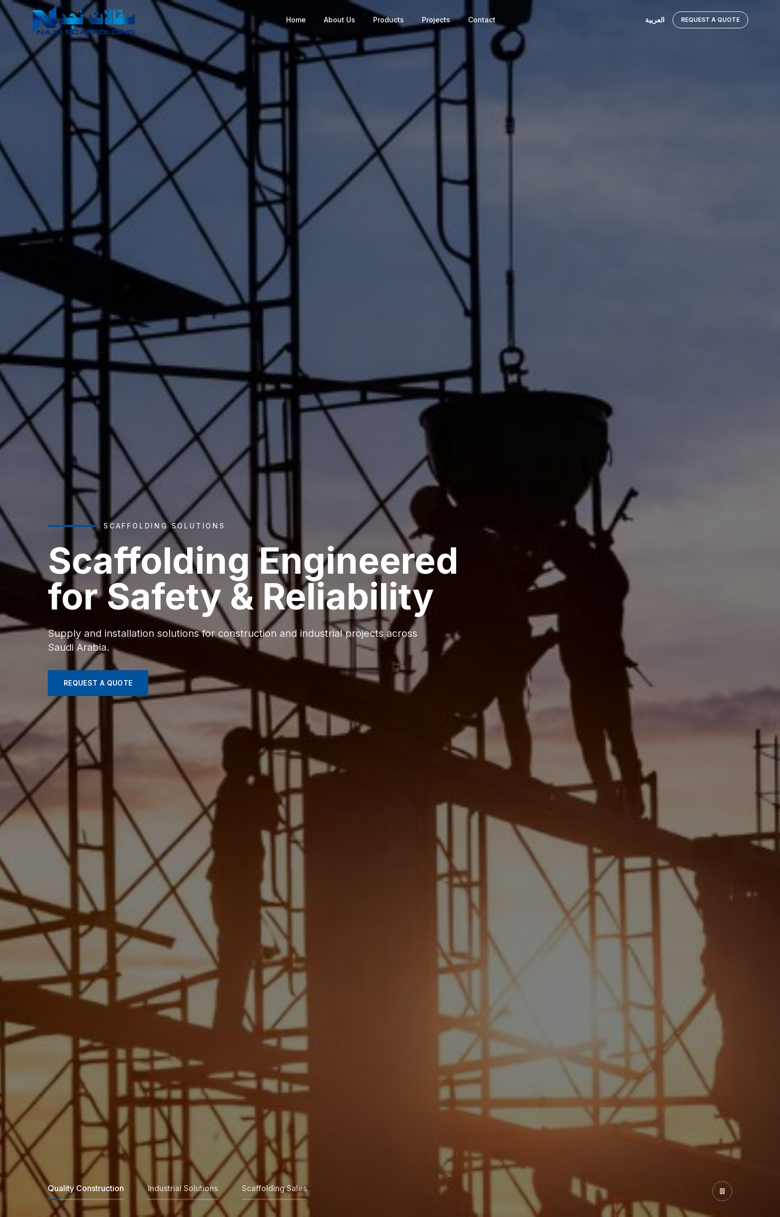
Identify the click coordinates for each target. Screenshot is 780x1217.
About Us (339, 19)
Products (388, 19)
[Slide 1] (86, 1191)
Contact (481, 19)
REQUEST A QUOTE (98, 683)
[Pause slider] (722, 1191)
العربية (655, 19)
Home (296, 19)
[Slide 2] (183, 1191)
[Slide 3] (274, 1191)
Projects (436, 19)
